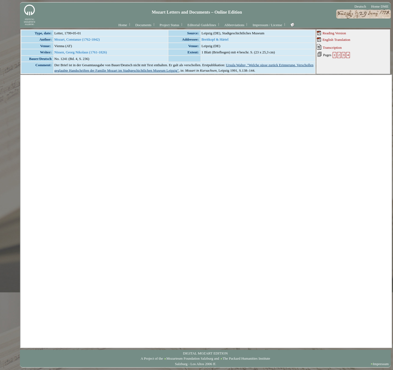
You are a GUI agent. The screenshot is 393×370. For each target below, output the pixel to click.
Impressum (381, 364)
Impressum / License (267, 25)
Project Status (169, 25)
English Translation (333, 39)
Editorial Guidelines (201, 25)
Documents (143, 25)
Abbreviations (234, 25)
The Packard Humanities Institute (246, 358)
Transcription (329, 47)
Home (122, 25)
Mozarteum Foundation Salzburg (189, 358)
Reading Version (331, 33)
